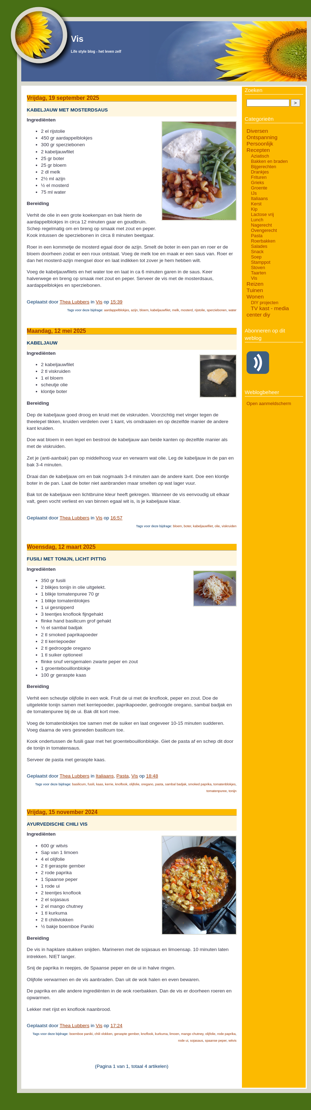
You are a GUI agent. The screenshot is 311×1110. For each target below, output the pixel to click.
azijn (134, 310)
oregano (147, 784)
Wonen (255, 297)
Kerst (256, 203)
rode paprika (226, 1034)
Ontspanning (262, 137)
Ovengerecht (264, 230)
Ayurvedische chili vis (57, 824)
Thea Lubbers (74, 301)
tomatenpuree (217, 791)
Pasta (123, 776)
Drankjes (260, 172)
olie (217, 526)
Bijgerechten (263, 166)
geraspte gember (126, 1034)
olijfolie (134, 784)
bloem (144, 310)
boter (187, 526)
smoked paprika (199, 784)
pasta (159, 784)
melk (175, 310)
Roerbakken (263, 241)
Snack (257, 251)
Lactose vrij (262, 214)
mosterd (187, 310)
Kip (254, 209)
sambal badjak (175, 784)
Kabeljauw (42, 343)
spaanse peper (216, 1040)
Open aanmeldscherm (269, 403)
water (232, 310)
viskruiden (229, 526)
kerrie (109, 784)
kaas (99, 784)
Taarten (258, 272)
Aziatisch (260, 156)
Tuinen (255, 290)
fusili (91, 784)
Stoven (258, 267)
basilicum (79, 784)
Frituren (258, 177)
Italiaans (105, 776)
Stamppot (260, 262)
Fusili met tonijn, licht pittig (66, 559)
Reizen (255, 284)
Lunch (257, 219)
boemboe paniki (81, 1034)
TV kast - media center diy (268, 311)
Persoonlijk (260, 144)
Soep (256, 257)
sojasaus (196, 1040)
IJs (253, 193)
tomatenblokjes (224, 784)
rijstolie (199, 310)
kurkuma (161, 1034)
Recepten (258, 150)
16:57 (117, 517)
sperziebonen (217, 310)
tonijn (232, 791)
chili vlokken (103, 1034)
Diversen (257, 131)
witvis (232, 1040)
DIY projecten (264, 302)
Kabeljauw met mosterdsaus (67, 110)
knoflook (121, 784)
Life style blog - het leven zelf (96, 51)
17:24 (117, 1025)
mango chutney (192, 1034)
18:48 (152, 776)
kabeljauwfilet (160, 310)
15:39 (117, 301)
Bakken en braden (269, 161)
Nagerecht (261, 225)
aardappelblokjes (116, 310)
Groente (259, 187)
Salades (259, 246)
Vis (77, 39)
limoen (174, 1034)
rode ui (183, 1040)
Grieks (257, 182)
